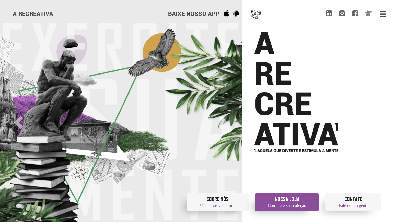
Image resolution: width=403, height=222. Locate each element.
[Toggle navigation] (383, 13)
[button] (18, 122)
